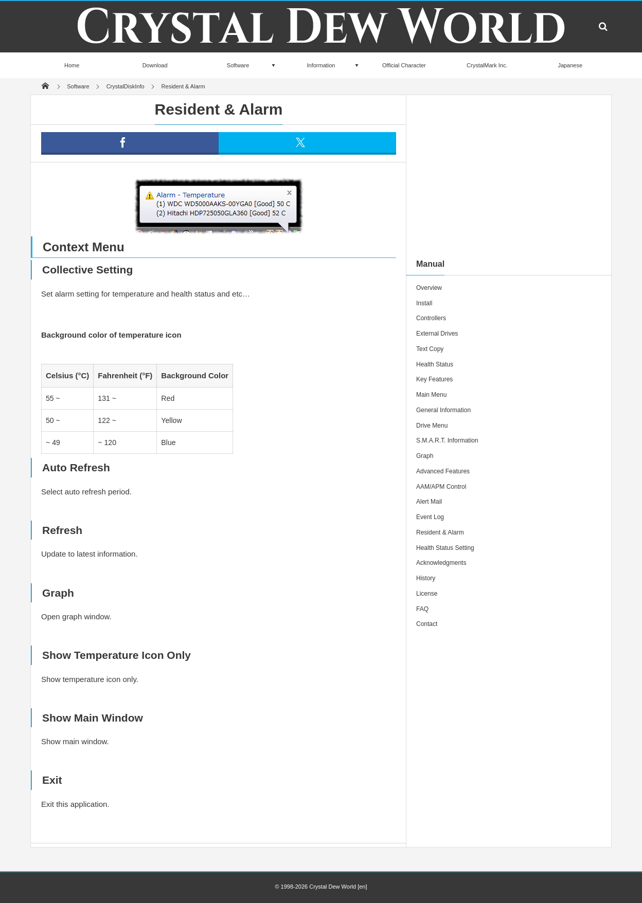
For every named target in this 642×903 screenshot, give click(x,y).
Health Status (434, 364)
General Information (443, 410)
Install (424, 303)
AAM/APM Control (441, 486)
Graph (424, 455)
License (426, 593)
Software (238, 65)
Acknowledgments (441, 562)
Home (71, 65)
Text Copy (429, 349)
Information (321, 65)
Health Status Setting (445, 547)
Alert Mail (429, 501)
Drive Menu (432, 425)
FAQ (422, 609)
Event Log (430, 517)
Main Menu (431, 394)
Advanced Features (443, 471)
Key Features (434, 379)
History (425, 578)
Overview (429, 287)
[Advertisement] (508, 177)
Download (155, 65)
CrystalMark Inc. (487, 65)
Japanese (570, 65)
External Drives (437, 333)
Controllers (431, 318)
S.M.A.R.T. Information (447, 440)
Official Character (404, 65)
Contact (426, 624)
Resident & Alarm (440, 532)
